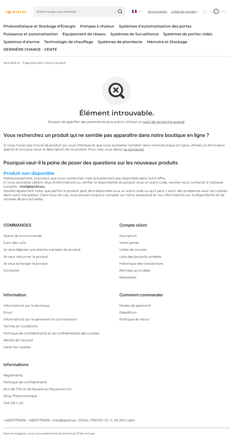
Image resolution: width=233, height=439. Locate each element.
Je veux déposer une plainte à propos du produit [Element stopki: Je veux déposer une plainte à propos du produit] (42, 249)
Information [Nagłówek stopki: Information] (14, 294)
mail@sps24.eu (64, 420)
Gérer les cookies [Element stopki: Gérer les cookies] (17, 347)
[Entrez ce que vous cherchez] (79, 11)
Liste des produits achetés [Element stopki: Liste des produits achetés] (140, 257)
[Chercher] (120, 11)
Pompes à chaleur (97, 26)
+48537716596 (14, 420)
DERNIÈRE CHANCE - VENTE (30, 49)
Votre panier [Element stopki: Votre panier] (129, 243)
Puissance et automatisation (30, 34)
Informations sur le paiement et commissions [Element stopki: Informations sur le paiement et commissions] (40, 319)
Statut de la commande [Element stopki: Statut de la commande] (22, 236)
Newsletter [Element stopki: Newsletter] (128, 277)
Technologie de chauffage (68, 42)
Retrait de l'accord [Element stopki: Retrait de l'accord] (18, 340)
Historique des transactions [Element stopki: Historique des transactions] (141, 263)
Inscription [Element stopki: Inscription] (128, 236)
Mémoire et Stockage (167, 42)
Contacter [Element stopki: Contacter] (11, 270)
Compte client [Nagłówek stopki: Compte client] (133, 225)
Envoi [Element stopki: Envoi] (7, 312)
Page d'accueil (32, 62)
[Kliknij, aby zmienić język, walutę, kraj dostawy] (136, 11)
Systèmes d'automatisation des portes (155, 26)
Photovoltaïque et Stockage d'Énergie (39, 26)
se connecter (134, 149)
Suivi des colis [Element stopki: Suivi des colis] (14, 243)
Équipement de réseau (84, 34)
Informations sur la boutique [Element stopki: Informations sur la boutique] (26, 305)
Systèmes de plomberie (120, 42)
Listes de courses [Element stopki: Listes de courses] (133, 249)
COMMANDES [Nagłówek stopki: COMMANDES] (17, 225)
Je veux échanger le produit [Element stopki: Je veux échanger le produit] (25, 263)
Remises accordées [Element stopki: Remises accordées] (134, 270)
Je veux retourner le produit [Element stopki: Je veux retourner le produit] (25, 257)
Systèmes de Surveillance (134, 34)
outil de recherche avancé (163, 122)
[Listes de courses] (185, 11)
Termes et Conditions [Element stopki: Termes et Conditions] (20, 326)
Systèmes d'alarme (21, 42)
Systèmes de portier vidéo (187, 34)
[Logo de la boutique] (14, 11)
